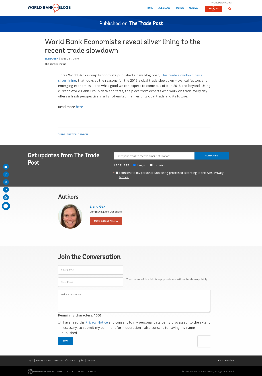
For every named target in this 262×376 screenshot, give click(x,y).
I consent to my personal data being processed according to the (171, 175)
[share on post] (6, 182)
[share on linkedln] (6, 190)
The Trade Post (146, 23)
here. (80, 107)
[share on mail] (6, 167)
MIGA (81, 371)
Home (149, 8)
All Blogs (164, 8)
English (62, 64)
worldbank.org (221, 2)
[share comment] (6, 206)
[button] (229, 8)
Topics (180, 8)
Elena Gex (51, 58)
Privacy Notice (96, 322)
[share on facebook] (6, 174)
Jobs (81, 360)
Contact (194, 8)
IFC (73, 371)
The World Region (77, 134)
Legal (30, 360)
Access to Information (65, 360)
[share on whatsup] (6, 197)
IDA (67, 371)
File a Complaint (226, 360)
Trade (61, 134)
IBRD (59, 371)
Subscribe (211, 155)
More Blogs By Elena (106, 220)
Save (65, 341)
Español (159, 165)
